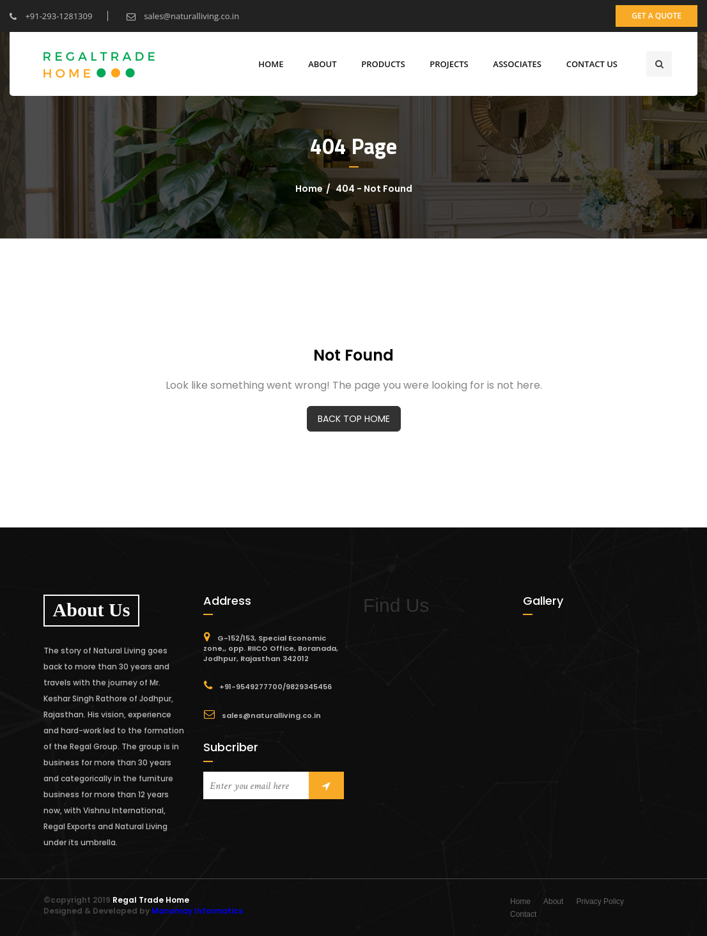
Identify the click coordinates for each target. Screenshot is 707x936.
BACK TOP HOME (354, 418)
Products (383, 64)
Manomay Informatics (197, 910)
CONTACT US (592, 64)
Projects (449, 64)
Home (270, 64)
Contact (523, 914)
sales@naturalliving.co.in (183, 16)
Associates (517, 64)
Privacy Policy (600, 901)
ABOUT (322, 64)
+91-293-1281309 (51, 16)
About (553, 901)
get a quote (656, 15)
